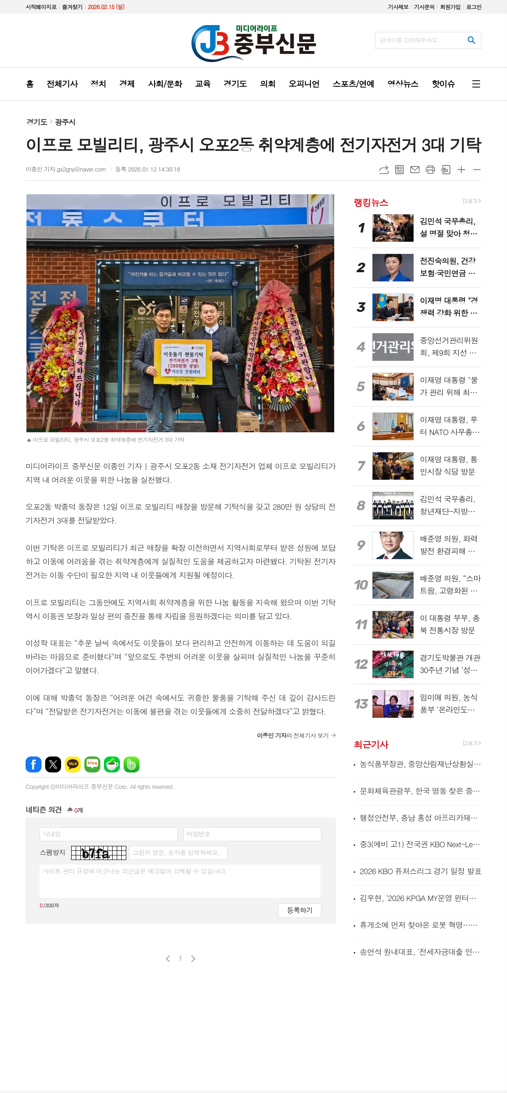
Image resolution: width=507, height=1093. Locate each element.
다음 (193, 958)
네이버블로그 (92, 764)
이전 (168, 958)
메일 (414, 169)
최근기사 (371, 744)
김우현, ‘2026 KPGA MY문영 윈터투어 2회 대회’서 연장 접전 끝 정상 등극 (420, 897)
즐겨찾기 (72, 6)
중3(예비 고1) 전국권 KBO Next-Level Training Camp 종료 (420, 844)
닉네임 (52, 833)
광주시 (65, 122)
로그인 (473, 6)
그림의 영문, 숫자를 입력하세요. (175, 852)
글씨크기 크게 (461, 169)
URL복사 (383, 169)
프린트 (430, 169)
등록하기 (299, 910)
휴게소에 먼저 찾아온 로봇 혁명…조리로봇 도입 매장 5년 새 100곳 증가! (420, 924)
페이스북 (33, 764)
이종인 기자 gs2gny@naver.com (66, 169)
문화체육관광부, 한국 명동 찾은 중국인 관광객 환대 (420, 790)
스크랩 (445, 169)
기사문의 (424, 6)
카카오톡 (73, 764)
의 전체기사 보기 (292, 735)
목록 (399, 169)
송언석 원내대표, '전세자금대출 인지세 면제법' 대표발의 (420, 951)
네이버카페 (112, 764)
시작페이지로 (41, 6)
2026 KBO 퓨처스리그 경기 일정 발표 (420, 870)
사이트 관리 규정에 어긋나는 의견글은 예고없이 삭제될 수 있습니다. (135, 871)
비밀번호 (198, 833)
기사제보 (398, 6)
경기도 (36, 122)
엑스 (53, 764)
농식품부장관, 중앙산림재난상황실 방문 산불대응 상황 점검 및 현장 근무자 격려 (420, 764)
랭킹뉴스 (371, 201)
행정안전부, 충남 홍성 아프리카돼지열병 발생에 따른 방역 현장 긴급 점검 (420, 817)
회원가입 (450, 6)
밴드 (132, 764)
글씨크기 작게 (476, 169)
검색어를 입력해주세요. (409, 40)
